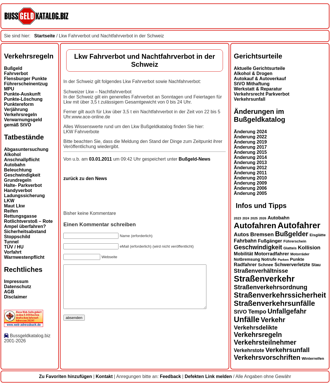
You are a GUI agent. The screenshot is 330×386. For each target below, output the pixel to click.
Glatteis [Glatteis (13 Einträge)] (290, 248)
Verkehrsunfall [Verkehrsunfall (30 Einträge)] (287, 349)
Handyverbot (18, 190)
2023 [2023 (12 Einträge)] (237, 218)
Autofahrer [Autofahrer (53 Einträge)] (298, 225)
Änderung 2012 (250, 167)
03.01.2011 (101, 159)
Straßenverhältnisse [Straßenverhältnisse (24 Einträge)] (261, 271)
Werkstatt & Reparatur (258, 88)
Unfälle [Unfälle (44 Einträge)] (246, 319)
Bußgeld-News (194, 159)
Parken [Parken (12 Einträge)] (283, 259)
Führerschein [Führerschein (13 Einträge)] (294, 241)
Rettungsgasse (20, 216)
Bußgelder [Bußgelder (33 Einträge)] (291, 234)
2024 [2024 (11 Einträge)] (245, 218)
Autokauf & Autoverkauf (260, 78)
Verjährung (16, 109)
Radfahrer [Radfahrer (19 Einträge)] (245, 264)
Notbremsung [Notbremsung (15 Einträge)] (247, 259)
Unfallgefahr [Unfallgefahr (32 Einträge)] (286, 311)
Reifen (11, 211)
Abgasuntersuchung (26, 149)
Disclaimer (15, 296)
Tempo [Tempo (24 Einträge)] (257, 311)
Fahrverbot (16, 73)
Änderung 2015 (250, 152)
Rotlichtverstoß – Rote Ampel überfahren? (28, 224)
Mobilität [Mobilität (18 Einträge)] (243, 253)
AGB (9, 291)
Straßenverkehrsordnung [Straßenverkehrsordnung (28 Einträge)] (270, 287)
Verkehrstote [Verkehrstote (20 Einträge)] (249, 350)
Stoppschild (17, 236)
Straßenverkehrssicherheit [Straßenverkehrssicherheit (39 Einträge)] (280, 295)
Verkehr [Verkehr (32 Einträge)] (273, 320)
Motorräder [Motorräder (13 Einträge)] (299, 254)
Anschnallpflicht (21, 159)
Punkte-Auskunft (22, 94)
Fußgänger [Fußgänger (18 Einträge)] (270, 240)
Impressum (16, 281)
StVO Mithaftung (251, 83)
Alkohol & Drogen (253, 73)
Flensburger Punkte (25, 78)
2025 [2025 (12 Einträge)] (254, 218)
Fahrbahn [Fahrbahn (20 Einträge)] (245, 241)
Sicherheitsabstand (25, 231)
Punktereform (19, 104)
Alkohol (12, 154)
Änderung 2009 (250, 183)
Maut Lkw (14, 205)
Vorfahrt (12, 252)
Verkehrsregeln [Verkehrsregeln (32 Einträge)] (258, 334)
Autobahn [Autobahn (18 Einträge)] (278, 217)
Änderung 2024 (250, 131)
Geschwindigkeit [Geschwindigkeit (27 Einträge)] (258, 247)
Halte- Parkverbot (23, 185)
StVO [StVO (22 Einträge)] (240, 312)
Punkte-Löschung (23, 99)
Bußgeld (13, 68)
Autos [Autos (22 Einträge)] (241, 234)
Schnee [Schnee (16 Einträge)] (265, 264)
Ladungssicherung (24, 195)
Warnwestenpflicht (24, 257)
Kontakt (104, 376)
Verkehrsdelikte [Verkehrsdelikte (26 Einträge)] (255, 327)
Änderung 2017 (250, 147)
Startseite (44, 35)
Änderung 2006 (250, 188)
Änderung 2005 (250, 193)
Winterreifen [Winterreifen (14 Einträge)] (313, 358)
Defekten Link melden (208, 376)
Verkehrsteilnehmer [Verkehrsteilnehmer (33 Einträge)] (265, 342)
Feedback (170, 376)
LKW (9, 200)
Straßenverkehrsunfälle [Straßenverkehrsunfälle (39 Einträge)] (274, 303)
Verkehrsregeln (20, 114)
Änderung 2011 (250, 172)
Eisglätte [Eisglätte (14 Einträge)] (317, 235)
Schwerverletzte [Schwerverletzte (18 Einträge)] (292, 264)
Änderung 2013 (250, 162)
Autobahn (14, 164)
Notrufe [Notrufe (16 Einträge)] (268, 259)
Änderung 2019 (250, 142)
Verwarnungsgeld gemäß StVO (23, 122)
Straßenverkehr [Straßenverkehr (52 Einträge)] (264, 278)
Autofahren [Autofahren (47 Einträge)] (255, 225)
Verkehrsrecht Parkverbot (261, 94)
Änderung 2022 (250, 136)
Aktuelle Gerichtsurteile (259, 68)
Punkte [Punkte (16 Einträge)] (297, 259)
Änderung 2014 (250, 157)
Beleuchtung (18, 169)
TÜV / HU (13, 246)
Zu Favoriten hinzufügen (65, 376)
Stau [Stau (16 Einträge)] (316, 264)
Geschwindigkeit (22, 175)
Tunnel (11, 241)
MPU (9, 88)
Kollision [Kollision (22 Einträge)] (309, 247)
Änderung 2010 (250, 177)
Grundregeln (17, 180)
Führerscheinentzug (26, 83)
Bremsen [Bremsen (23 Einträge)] (262, 234)
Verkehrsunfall (249, 99)
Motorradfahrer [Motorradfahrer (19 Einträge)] (271, 253)
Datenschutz (17, 286)
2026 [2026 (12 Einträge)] (262, 218)
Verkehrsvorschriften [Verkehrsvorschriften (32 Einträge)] (267, 357)
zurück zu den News (85, 178)
